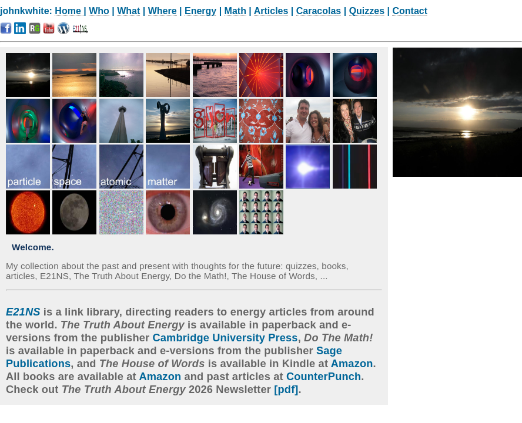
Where (162, 11)
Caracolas (319, 11)
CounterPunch (323, 376)
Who (99, 11)
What (128, 11)
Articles (271, 11)
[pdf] (286, 389)
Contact (409, 11)
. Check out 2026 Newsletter (185, 382)
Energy (200, 11)
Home (69, 11)
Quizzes (366, 11)
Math (235, 11)
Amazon (352, 363)
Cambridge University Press (224, 337)
